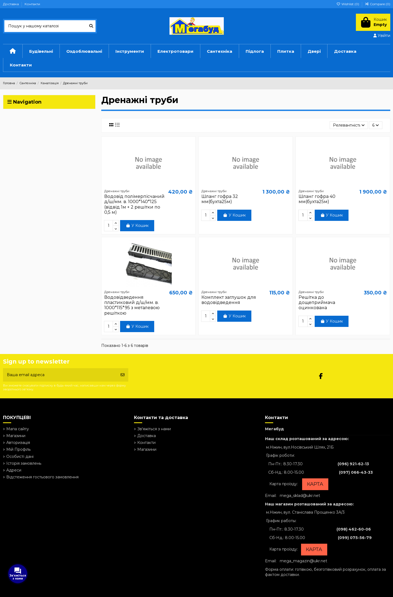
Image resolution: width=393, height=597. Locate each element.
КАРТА (315, 484)
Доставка (11, 4)
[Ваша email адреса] (60, 375)
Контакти (32, 4)
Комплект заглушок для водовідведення (228, 300)
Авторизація (18, 442)
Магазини (15, 435)
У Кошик (137, 225)
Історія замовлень (23, 463)
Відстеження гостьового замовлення (42, 477)
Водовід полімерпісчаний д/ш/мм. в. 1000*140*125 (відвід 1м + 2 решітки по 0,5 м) (134, 204)
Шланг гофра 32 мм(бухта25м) (219, 199)
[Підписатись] (122, 375)
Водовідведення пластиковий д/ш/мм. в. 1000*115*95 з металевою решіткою (132, 305)
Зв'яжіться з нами (154, 428)
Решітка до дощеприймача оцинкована (317, 302)
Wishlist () (348, 4)
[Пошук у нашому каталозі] (91, 26)
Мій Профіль (18, 449)
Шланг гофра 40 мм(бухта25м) (317, 199)
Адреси (13, 470)
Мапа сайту (17, 428)
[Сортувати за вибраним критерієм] (349, 125)
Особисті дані (20, 456)
